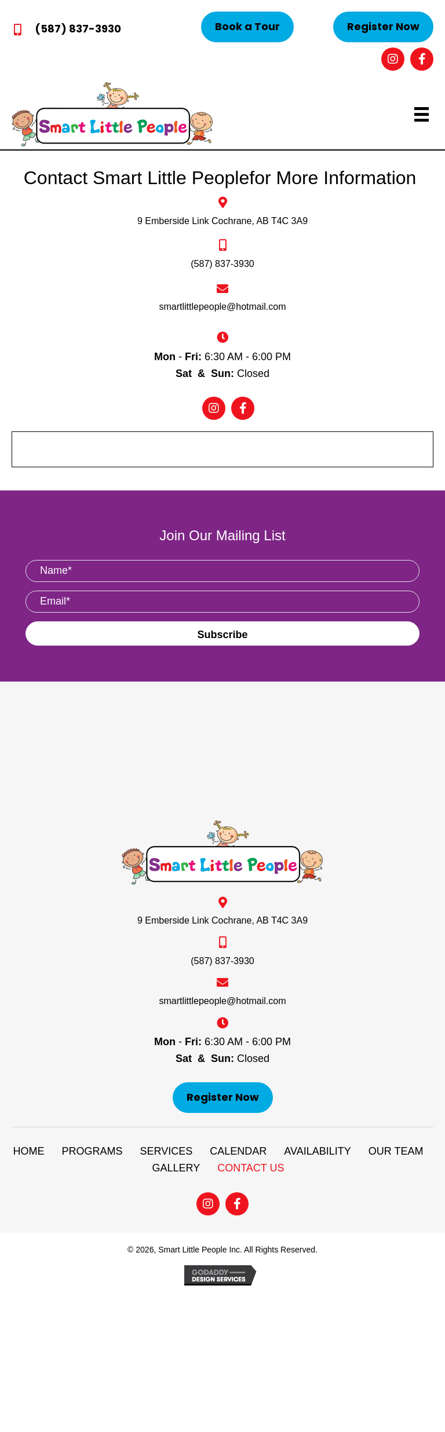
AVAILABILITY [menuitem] (317, 1151)
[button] (247, 27)
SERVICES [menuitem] (166, 1151)
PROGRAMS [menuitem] (92, 1151)
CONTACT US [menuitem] (250, 1168)
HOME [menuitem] (29, 1151)
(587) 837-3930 (78, 28)
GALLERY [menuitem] (176, 1168)
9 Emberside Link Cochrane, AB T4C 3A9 (222, 221)
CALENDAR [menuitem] (238, 1151)
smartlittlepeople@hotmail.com (222, 307)
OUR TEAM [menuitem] (396, 1151)
